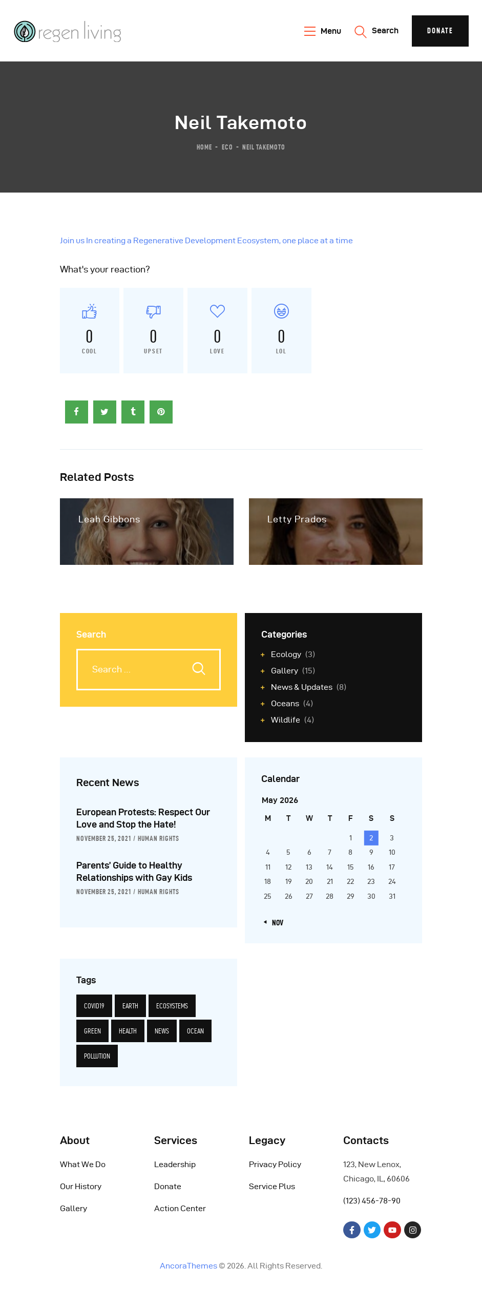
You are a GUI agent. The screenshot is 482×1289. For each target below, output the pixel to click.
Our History (80, 1186)
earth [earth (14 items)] (130, 1006)
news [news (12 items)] (162, 1031)
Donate (167, 1186)
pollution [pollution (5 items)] (97, 1056)
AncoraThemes (188, 1265)
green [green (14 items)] (92, 1031)
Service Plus (272, 1186)
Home (204, 146)
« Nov (275, 922)
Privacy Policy (275, 1164)
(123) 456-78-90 (372, 1200)
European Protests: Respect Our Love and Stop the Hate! (143, 818)
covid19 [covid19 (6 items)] (94, 1006)
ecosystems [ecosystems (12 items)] (172, 1006)
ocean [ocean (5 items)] (195, 1031)
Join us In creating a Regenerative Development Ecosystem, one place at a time (206, 240)
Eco (227, 146)
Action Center (180, 1208)
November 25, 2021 (103, 838)
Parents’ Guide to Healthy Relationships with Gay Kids (134, 871)
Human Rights (158, 838)
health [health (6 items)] (128, 1031)
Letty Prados (297, 519)
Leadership (175, 1164)
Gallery (73, 1208)
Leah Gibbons (109, 519)
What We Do (83, 1164)
